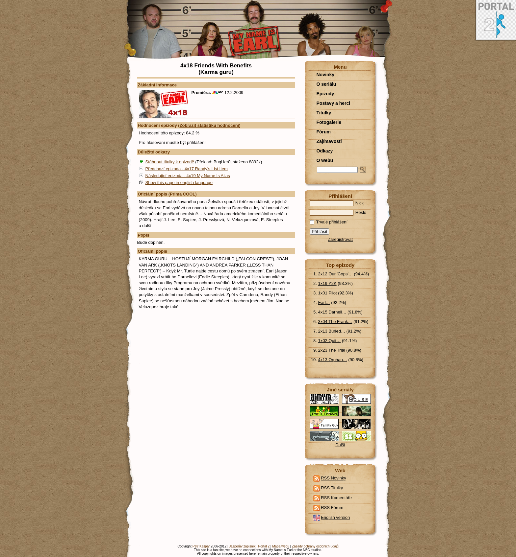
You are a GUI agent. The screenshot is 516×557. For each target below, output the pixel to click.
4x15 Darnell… (332, 312)
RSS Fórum (332, 507)
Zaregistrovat (340, 239)
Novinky (325, 74)
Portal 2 (264, 546)
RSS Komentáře (336, 498)
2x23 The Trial (331, 350)
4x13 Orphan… (332, 359)
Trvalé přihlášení (329, 222)
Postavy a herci (333, 103)
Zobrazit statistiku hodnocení (209, 125)
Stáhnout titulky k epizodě (169, 161)
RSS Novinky (333, 478)
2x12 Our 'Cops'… (335, 273)
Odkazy (325, 150)
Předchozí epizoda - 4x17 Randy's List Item (186, 168)
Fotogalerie (329, 122)
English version (335, 517)
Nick (337, 202)
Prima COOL (182, 194)
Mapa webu (280, 546)
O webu (325, 160)
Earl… (324, 302)
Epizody (325, 93)
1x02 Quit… (329, 340)
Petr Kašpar (201, 546)
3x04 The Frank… (335, 321)
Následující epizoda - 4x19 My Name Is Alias (187, 175)
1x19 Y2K (327, 283)
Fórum (324, 131)
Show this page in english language (179, 182)
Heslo (338, 212)
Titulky (324, 112)
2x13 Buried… (331, 331)
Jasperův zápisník (242, 546)
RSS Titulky (332, 488)
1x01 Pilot (327, 292)
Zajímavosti (329, 141)
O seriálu (326, 84)
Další (340, 444)
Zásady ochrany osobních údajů (315, 546)
